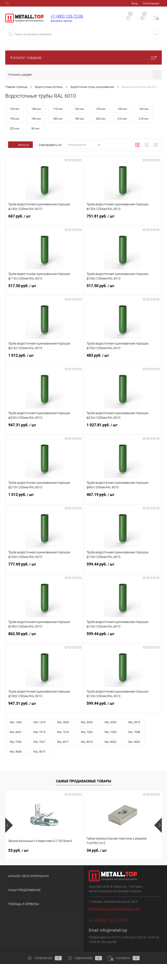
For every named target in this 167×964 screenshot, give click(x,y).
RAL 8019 (87, 741)
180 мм (57, 118)
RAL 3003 (87, 722)
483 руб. (123, 358)
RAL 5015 (134, 722)
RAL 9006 (16, 751)
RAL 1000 (16, 722)
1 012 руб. (44, 358)
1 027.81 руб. (123, 428)
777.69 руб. (44, 567)
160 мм (36, 118)
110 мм (57, 108)
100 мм (14, 108)
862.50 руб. (44, 636)
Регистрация (151, 3)
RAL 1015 (39, 722)
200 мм (100, 118)
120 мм (79, 108)
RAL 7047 (39, 741)
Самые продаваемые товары (83, 781)
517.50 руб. (44, 288)
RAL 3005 (110, 722)
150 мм (14, 118)
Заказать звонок (61, 20)
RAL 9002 (110, 741)
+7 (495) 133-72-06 (66, 16)
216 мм (144, 118)
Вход (135, 3)
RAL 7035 (110, 732)
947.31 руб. (44, 428)
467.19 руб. (123, 497)
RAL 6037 (16, 732)
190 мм (79, 118)
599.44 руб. (123, 567)
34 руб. (97, 850)
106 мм (36, 108)
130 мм (122, 108)
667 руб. (44, 219)
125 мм (100, 108)
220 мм (14, 128)
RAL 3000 (63, 722)
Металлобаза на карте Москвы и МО (114, 908)
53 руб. (18, 850)
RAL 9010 (39, 751)
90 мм (35, 128)
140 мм (144, 108)
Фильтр (20, 145)
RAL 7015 (39, 732)
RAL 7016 (63, 732)
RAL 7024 (87, 732)
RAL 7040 (16, 741)
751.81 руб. (123, 219)
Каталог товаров (83, 57)
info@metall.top (113, 930)
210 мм (122, 118)
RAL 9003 (134, 741)
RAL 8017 (63, 741)
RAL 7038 (134, 732)
